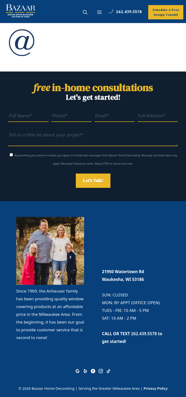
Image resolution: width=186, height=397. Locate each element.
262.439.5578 (144, 333)
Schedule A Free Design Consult (166, 12)
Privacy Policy (156, 388)
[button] (85, 13)
